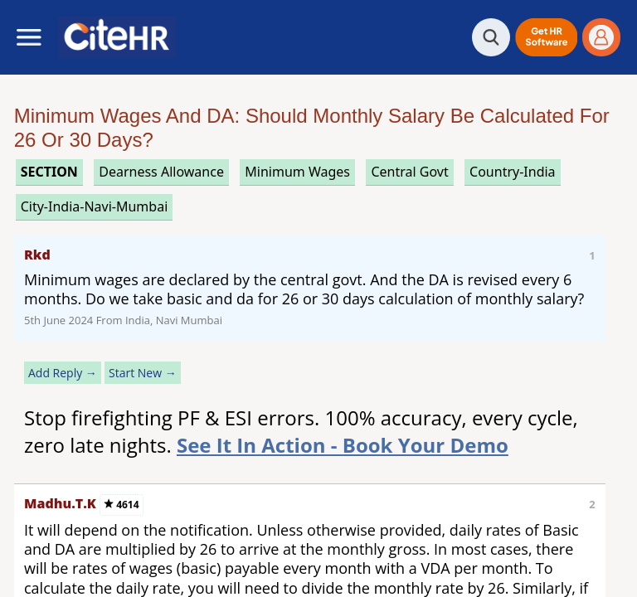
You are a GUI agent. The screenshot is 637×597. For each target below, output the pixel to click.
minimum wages (297, 172)
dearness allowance (161, 172)
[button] (546, 37)
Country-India (512, 172)
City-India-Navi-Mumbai (94, 206)
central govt (409, 172)
